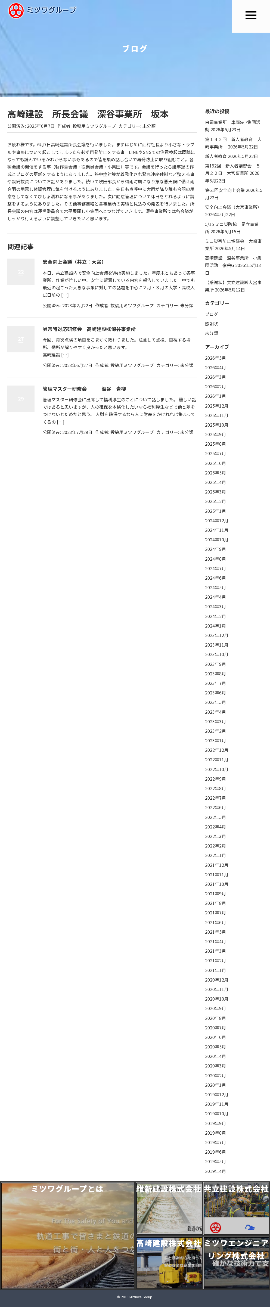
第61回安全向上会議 (225, 190)
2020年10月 (216, 998)
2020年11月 (216, 989)
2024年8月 (215, 558)
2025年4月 (215, 482)
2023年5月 (215, 702)
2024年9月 (215, 549)
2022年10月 (216, 769)
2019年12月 (216, 1094)
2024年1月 (215, 625)
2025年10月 (216, 424)
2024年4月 (215, 597)
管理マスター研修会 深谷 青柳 (84, 388)
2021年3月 (215, 951)
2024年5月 (215, 587)
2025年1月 (215, 511)
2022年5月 (215, 817)
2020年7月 (215, 1027)
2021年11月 (216, 874)
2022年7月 (215, 797)
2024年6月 (215, 578)
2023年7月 (215, 683)
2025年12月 (216, 405)
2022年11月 (216, 759)
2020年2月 (215, 1075)
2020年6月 (215, 1037)
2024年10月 (216, 539)
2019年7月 (215, 1142)
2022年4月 (215, 826)
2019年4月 (215, 1171)
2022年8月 (215, 788)
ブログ (211, 314)
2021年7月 (215, 912)
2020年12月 (216, 979)
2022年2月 (215, 845)
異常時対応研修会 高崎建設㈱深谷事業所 (89, 328)
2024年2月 (215, 616)
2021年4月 (215, 941)
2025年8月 (215, 443)
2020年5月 (215, 1046)
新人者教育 (216, 156)
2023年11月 (216, 644)
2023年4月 (215, 712)
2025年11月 (216, 415)
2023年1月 (215, 740)
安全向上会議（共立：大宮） (74, 261)
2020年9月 (215, 1008)
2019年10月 (216, 1113)
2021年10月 (216, 884)
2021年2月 (215, 960)
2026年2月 (215, 386)
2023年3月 (215, 721)
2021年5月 (215, 932)
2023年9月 (215, 664)
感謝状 (211, 323)
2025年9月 (215, 434)
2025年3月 (215, 491)
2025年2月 (215, 501)
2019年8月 (215, 1132)
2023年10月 (216, 654)
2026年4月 (215, 367)
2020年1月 (215, 1085)
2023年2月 (215, 731)
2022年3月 (215, 836)
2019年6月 (215, 1151)
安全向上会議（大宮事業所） (233, 207)
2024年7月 (215, 568)
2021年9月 (215, 893)
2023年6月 (215, 692)
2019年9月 (215, 1123)
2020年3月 (215, 1065)
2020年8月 (215, 1018)
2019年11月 (216, 1104)
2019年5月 (215, 1161)
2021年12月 (216, 865)
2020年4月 (215, 1056)
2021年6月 (215, 922)
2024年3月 (215, 606)
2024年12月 (216, 520)
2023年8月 (215, 673)
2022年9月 (215, 778)
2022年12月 (216, 750)
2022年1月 (215, 855)
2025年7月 (215, 453)
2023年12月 (216, 635)
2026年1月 (215, 396)
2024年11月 (216, 530)
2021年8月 (215, 903)
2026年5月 (215, 358)
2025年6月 (215, 463)
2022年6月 (215, 807)
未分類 (149, 126)
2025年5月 (215, 472)
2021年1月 (215, 970)
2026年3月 (215, 377)
